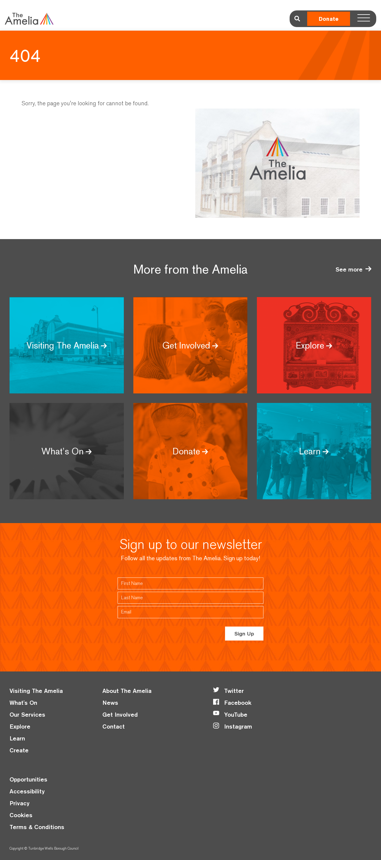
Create (19, 750)
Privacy (19, 803)
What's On (23, 702)
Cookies (21, 815)
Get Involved (120, 714)
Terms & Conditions (37, 826)
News (110, 702)
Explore (20, 726)
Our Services (27, 714)
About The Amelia (127, 690)
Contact (113, 726)
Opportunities (28, 779)
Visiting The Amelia (36, 690)
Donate (328, 19)
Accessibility (27, 791)
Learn (17, 738)
